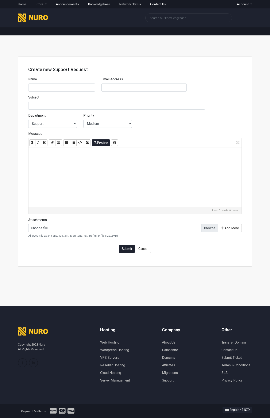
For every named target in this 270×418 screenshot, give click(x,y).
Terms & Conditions (235, 365)
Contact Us (158, 4)
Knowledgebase (99, 4)
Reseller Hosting (112, 365)
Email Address (112, 79)
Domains (168, 358)
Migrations (170, 373)
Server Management (115, 380)
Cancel (143, 249)
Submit (127, 249)
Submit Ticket (231, 358)
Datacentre (170, 350)
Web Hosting (109, 342)
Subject (33, 97)
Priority (88, 115)
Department (37, 115)
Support (168, 380)
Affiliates (168, 365)
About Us (169, 342)
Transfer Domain (233, 342)
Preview (101, 142)
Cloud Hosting (110, 373)
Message (35, 134)
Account (243, 4)
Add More (230, 228)
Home (22, 4)
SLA (224, 373)
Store (40, 4)
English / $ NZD (237, 409)
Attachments (37, 220)
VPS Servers (109, 358)
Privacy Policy (232, 380)
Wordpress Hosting (114, 350)
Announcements (67, 4)
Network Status (130, 4)
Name (32, 79)
